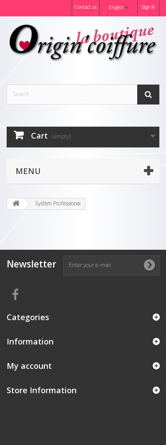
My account (29, 365)
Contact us (85, 7)
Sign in (148, 7)
